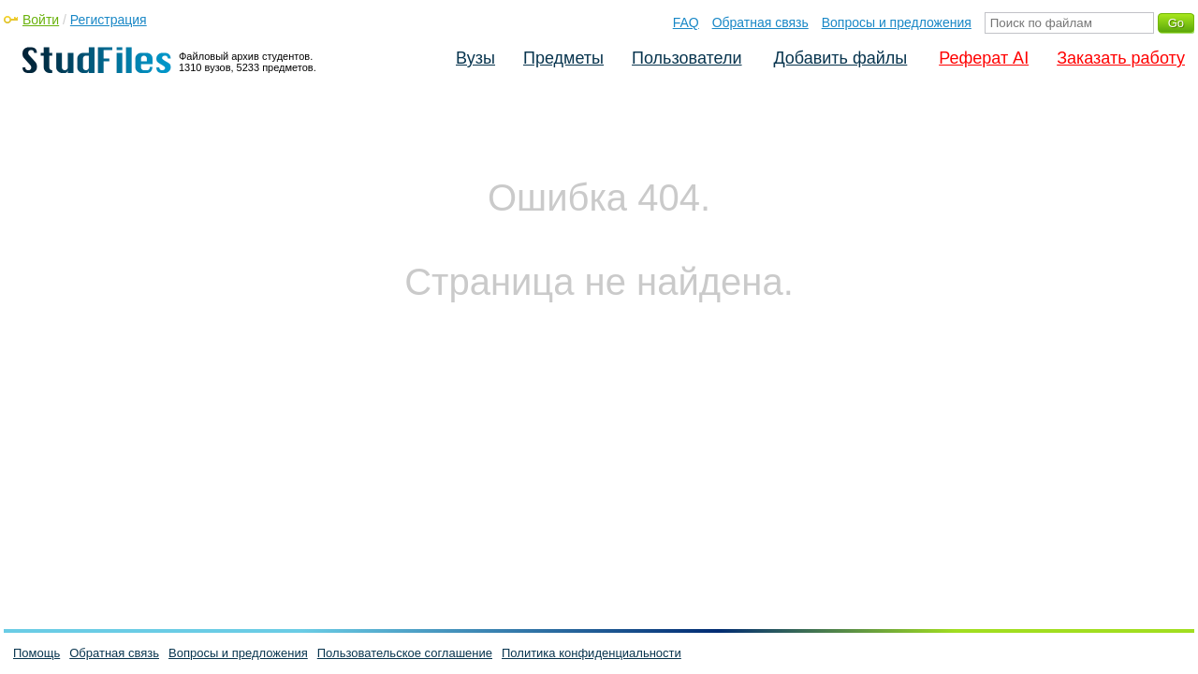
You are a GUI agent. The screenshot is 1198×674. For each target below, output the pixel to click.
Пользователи (686, 58)
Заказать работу (1121, 58)
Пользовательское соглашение (404, 653)
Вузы (475, 58)
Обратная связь (760, 22)
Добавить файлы (840, 58)
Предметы (563, 58)
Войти (40, 19)
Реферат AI (984, 58)
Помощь (36, 653)
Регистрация (108, 19)
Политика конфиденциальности (591, 653)
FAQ (686, 22)
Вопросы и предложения (897, 22)
